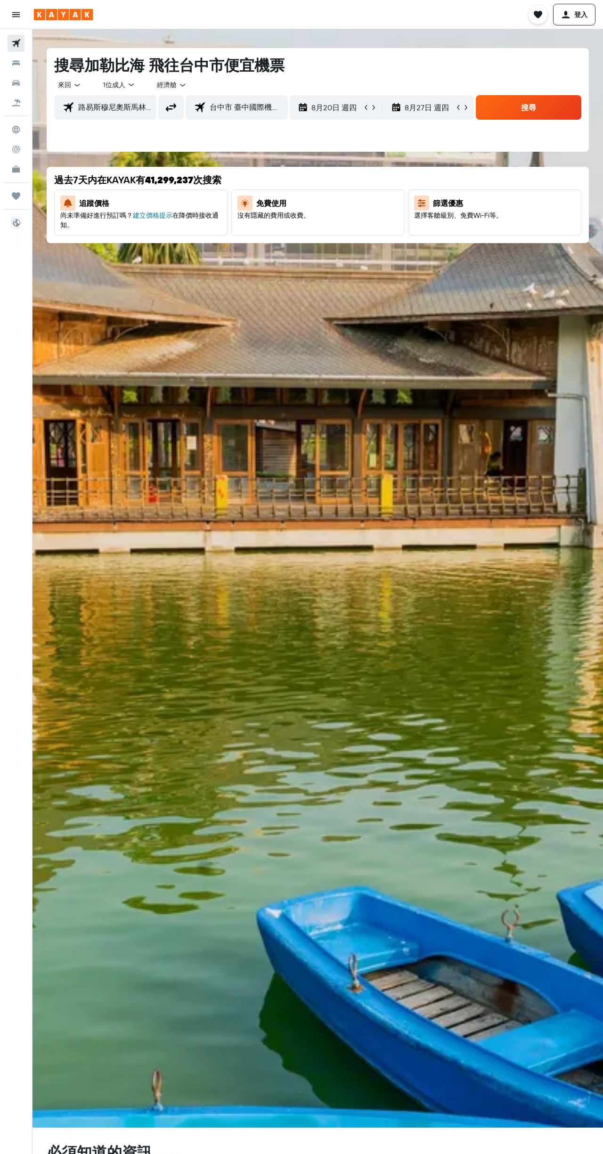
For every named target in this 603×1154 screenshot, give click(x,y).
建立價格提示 (152, 215)
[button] (16, 14)
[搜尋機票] (16, 43)
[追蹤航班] (16, 149)
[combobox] (69, 85)
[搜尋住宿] (16, 63)
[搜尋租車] (16, 83)
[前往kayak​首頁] (63, 14)
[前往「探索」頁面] (16, 129)
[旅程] (16, 196)
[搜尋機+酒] (16, 102)
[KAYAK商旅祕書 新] (16, 169)
